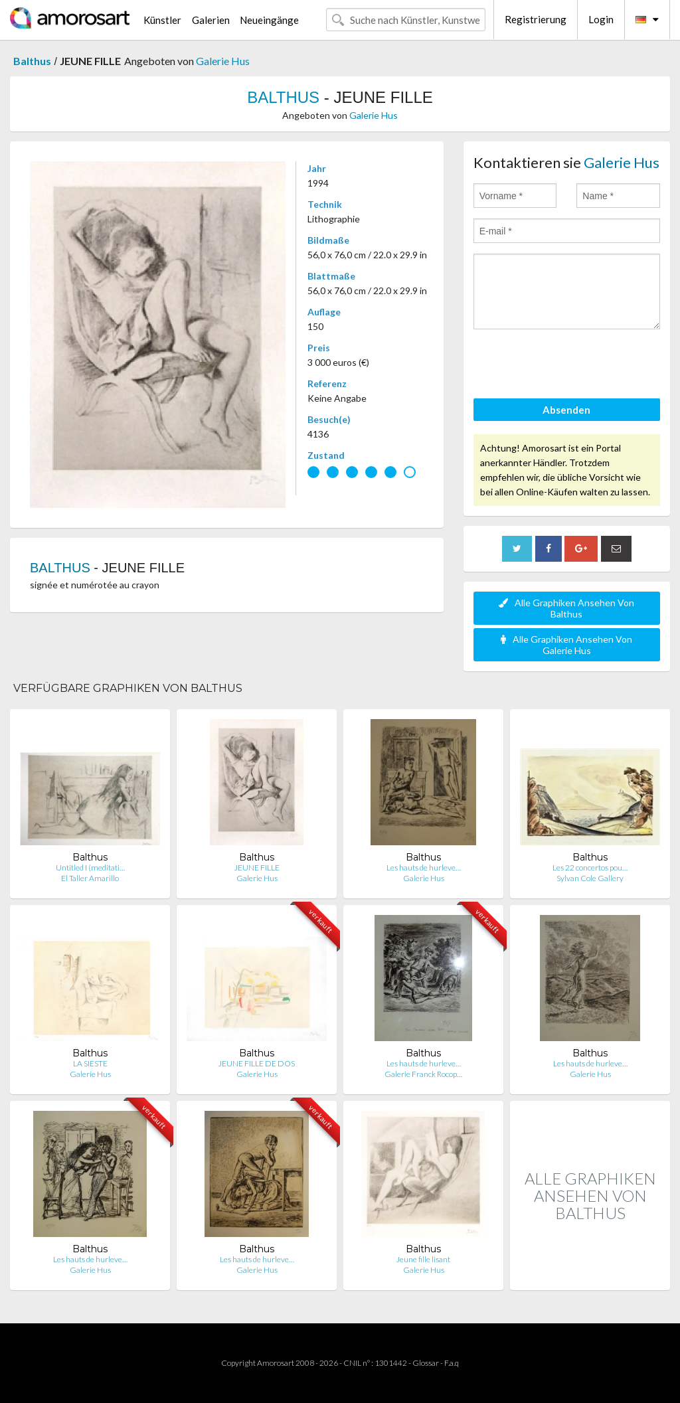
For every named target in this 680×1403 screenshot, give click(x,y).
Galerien (211, 20)
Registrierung (535, 19)
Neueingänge (269, 20)
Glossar (425, 1363)
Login (601, 19)
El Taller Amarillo (90, 878)
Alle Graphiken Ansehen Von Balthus (566, 608)
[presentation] (574, 366)
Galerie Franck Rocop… (423, 1074)
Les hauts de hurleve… (423, 867)
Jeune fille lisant (423, 1259)
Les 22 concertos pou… (590, 867)
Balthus (32, 60)
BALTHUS (283, 97)
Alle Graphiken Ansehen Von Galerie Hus (566, 644)
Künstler (162, 20)
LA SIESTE (90, 1063)
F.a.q (451, 1363)
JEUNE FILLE (257, 867)
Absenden (566, 410)
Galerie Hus (223, 60)
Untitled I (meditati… (90, 867)
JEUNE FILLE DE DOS (256, 1063)
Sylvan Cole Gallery (590, 878)
